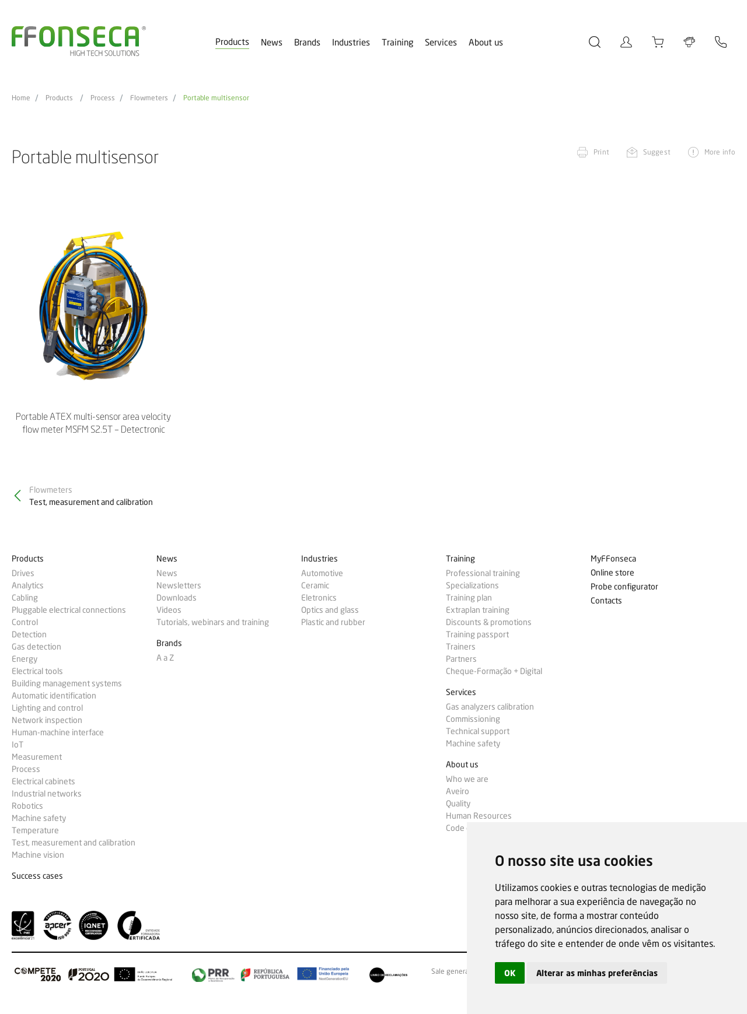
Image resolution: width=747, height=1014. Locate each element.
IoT (17, 744)
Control (25, 622)
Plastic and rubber (333, 622)
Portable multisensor (216, 98)
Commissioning (473, 719)
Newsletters (178, 585)
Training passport (477, 634)
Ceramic (315, 585)
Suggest (657, 152)
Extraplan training (477, 610)
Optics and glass (330, 610)
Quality (458, 803)
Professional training (483, 573)
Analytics (28, 585)
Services (441, 42)
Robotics (27, 806)
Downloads (176, 597)
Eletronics (319, 597)
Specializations (472, 585)
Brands (307, 42)
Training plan (469, 597)
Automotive (322, 573)
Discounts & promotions (489, 622)
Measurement (37, 757)
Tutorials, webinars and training (212, 622)
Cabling (25, 597)
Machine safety (39, 818)
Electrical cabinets (43, 781)
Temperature (35, 830)
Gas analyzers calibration (490, 706)
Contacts (606, 601)
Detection (29, 634)
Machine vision (38, 854)
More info (719, 152)
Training (397, 42)
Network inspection (47, 720)
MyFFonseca (613, 559)
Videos (168, 610)
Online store (612, 573)
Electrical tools (37, 671)
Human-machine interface (58, 732)
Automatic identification (54, 695)
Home (21, 98)
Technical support (477, 731)
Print (601, 152)
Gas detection (36, 646)
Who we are (467, 779)
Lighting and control (47, 708)
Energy (24, 659)
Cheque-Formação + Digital (494, 671)
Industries (351, 42)
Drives (23, 573)
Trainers (461, 646)
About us (486, 42)
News (271, 42)
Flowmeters (149, 98)
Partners (461, 659)
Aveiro (457, 791)
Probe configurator (624, 587)
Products (232, 42)
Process (102, 98)
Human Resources (479, 815)
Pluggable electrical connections (69, 610)
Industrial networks (47, 793)
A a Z (165, 657)
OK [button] (509, 973)
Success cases (37, 876)
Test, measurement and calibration (73, 842)
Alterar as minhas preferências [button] (597, 973)
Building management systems (67, 683)
